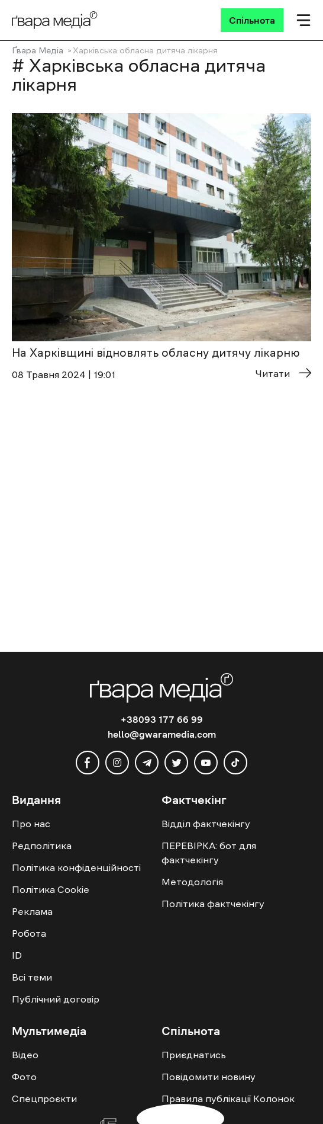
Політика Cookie (50, 889)
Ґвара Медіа (37, 50)
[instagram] (117, 762)
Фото (24, 1076)
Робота (29, 933)
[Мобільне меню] (303, 20)
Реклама (32, 911)
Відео (25, 1054)
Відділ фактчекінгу (206, 823)
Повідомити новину (209, 1076)
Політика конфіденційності (76, 867)
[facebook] (87, 762)
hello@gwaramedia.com (162, 734)
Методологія (192, 881)
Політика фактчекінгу (213, 903)
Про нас (31, 823)
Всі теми (32, 977)
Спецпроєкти (44, 1098)
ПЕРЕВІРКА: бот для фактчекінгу (209, 852)
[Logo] (55, 20)
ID (17, 955)
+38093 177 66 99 (162, 719)
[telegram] (147, 762)
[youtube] (206, 762)
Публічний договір (55, 999)
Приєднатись (194, 1054)
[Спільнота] (252, 20)
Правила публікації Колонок (228, 1098)
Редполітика (42, 845)
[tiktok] (235, 762)
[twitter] (176, 762)
